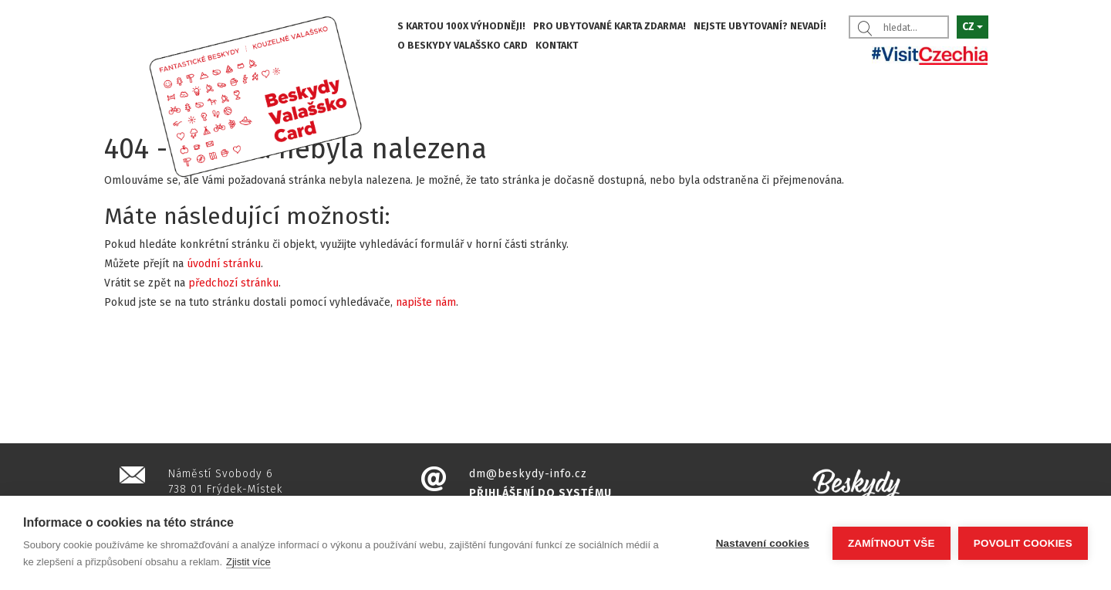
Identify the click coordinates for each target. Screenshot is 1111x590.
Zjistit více (248, 562)
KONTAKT (556, 45)
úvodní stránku (224, 263)
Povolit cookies (1023, 543)
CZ (972, 26)
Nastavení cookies (762, 543)
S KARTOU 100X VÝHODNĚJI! (461, 26)
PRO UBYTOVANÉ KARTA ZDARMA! (609, 26)
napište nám (426, 302)
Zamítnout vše (891, 543)
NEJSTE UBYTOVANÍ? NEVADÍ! (760, 26)
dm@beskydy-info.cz (528, 473)
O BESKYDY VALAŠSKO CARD (462, 45)
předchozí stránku (233, 283)
